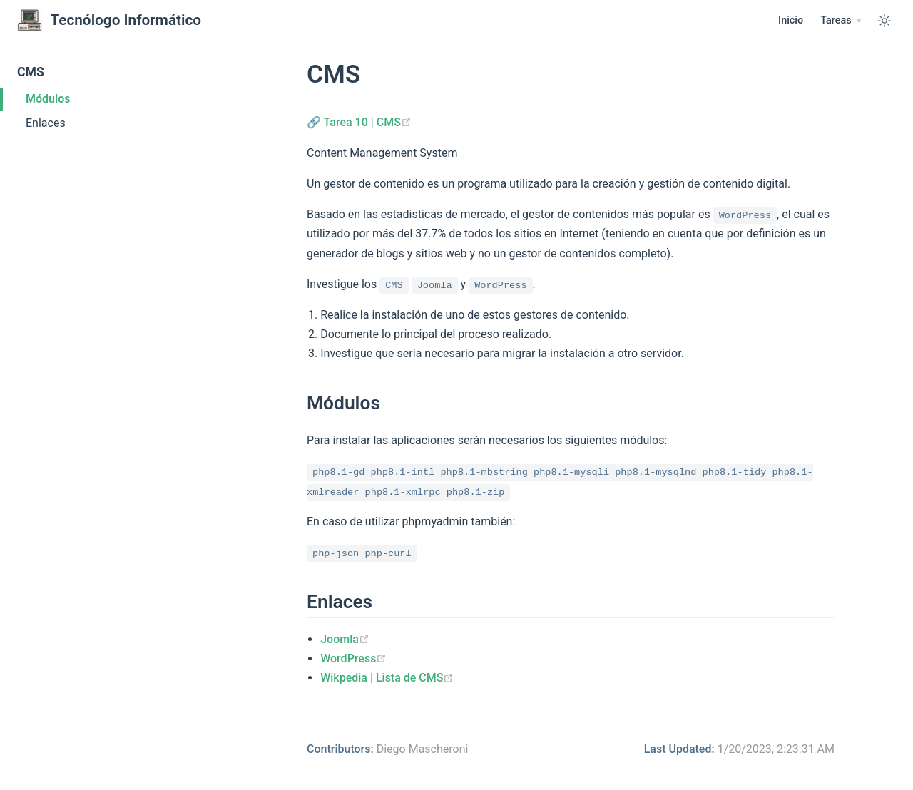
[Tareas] (841, 21)
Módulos (48, 99)
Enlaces (46, 123)
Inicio (790, 20)
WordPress (353, 658)
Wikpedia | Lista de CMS (387, 677)
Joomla (344, 639)
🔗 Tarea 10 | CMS (359, 122)
